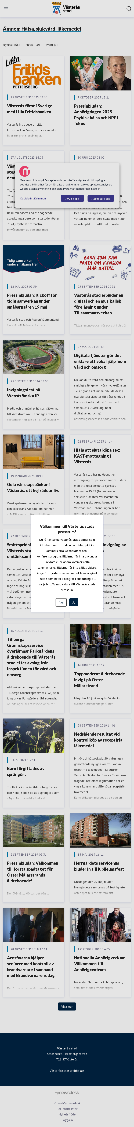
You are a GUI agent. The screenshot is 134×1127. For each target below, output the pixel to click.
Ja (73, 602)
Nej (61, 602)
